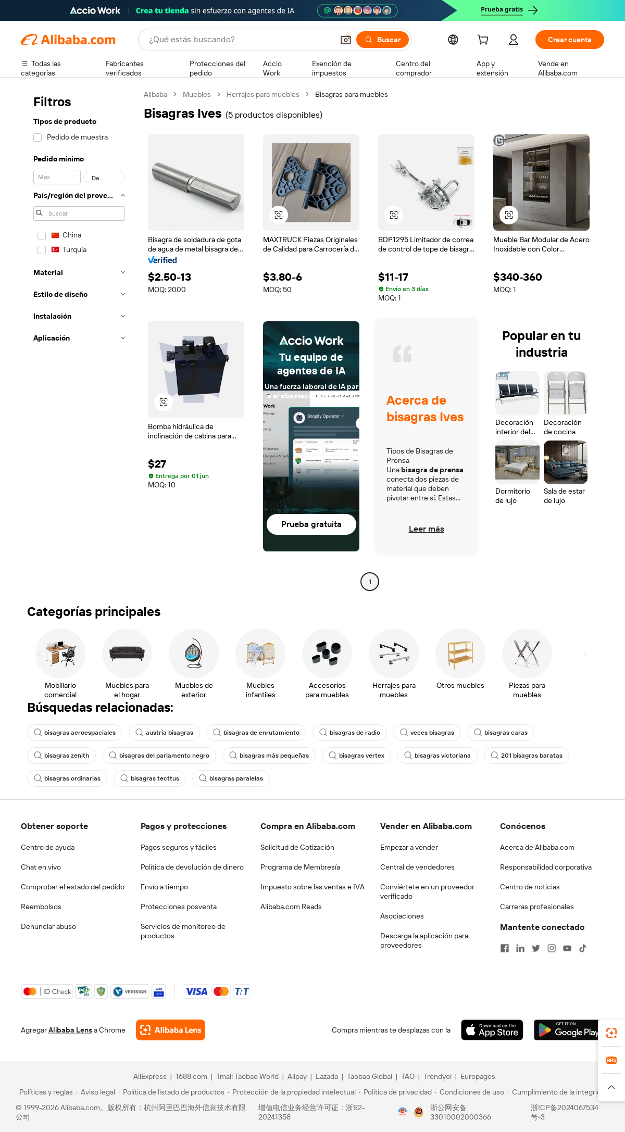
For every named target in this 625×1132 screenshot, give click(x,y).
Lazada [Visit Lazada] (327, 1076)
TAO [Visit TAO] (408, 1076)
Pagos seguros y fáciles (179, 847)
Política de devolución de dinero (192, 867)
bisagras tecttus (149, 778)
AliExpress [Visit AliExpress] (150, 1076)
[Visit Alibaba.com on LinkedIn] (520, 948)
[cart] (485, 41)
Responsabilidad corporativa (546, 867)
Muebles (197, 94)
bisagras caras (501, 732)
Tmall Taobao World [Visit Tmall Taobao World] (247, 1076)
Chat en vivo (41, 867)
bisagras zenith (61, 755)
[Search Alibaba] (240, 39)
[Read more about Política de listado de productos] (171, 1092)
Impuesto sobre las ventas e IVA (312, 887)
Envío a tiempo (164, 887)
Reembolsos (41, 906)
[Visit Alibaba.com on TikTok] (583, 948)
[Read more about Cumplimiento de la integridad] (558, 1092)
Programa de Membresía (300, 867)
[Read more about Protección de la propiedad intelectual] (292, 1092)
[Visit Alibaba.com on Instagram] (551, 948)
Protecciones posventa (179, 906)
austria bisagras (164, 732)
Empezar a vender (409, 847)
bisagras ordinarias (67, 778)
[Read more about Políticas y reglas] (44, 1092)
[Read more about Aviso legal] (95, 1092)
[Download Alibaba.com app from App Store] (492, 1030)
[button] (346, 39)
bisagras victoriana (437, 755)
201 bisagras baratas (526, 755)
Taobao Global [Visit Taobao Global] (369, 1076)
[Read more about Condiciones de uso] (469, 1092)
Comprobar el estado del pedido (72, 887)
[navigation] (79, 339)
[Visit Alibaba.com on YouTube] (567, 948)
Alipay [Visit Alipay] (297, 1076)
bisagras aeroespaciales (75, 732)
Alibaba (155, 94)
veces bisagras (427, 732)
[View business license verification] (402, 1112)
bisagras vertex (356, 755)
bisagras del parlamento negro (159, 755)
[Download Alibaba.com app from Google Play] (569, 1030)
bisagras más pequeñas (269, 755)
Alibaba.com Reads (291, 906)
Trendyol (437, 1076)
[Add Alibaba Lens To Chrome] (170, 1030)
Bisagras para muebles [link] (351, 94)
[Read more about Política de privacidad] (395, 1092)
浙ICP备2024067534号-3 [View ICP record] (564, 1112)
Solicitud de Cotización (297, 847)
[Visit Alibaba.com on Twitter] (536, 948)
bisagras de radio (349, 732)
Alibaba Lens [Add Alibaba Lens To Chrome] (70, 1030)
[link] (611, 1033)
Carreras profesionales (537, 906)
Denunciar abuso (48, 926)
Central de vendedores (417, 867)
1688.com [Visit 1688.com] (191, 1076)
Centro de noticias (530, 887)
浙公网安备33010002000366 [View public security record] (460, 1112)
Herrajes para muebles (263, 94)
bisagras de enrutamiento (256, 732)
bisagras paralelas (231, 778)
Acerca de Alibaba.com (537, 847)
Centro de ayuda (47, 847)
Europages (477, 1076)
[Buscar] (382, 39)
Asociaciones (402, 916)
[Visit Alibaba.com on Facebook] (504, 948)
